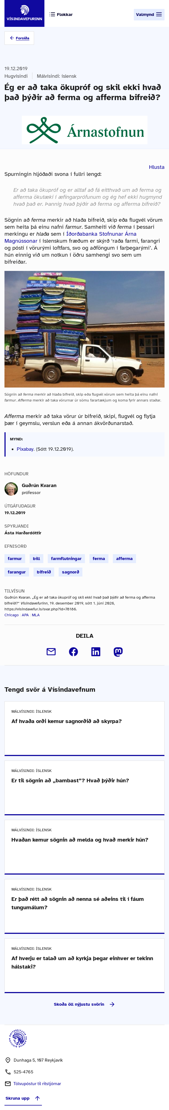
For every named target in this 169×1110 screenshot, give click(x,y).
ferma (99, 558)
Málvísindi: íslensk (57, 76)
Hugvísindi (16, 76)
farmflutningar (66, 558)
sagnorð (70, 572)
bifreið (44, 572)
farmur (15, 558)
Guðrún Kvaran (39, 485)
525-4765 (23, 1072)
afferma (124, 558)
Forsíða (22, 38)
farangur (17, 572)
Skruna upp (23, 1098)
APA (25, 615)
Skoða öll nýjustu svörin (84, 1004)
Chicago (11, 615)
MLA (36, 615)
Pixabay (25, 449)
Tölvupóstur (37, 1084)
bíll (36, 558)
